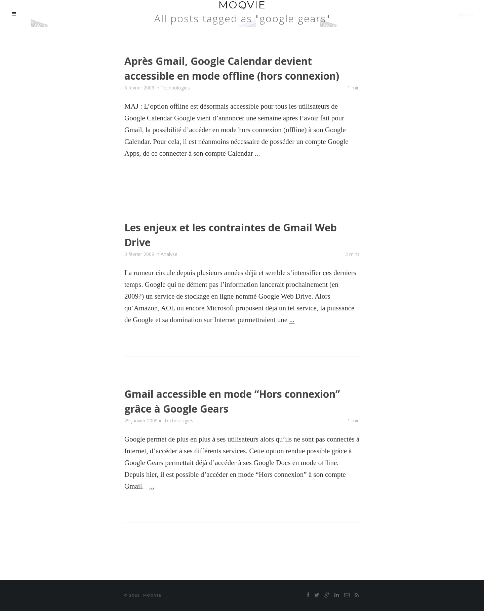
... (257, 153)
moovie (152, 595)
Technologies (175, 87)
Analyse (169, 254)
